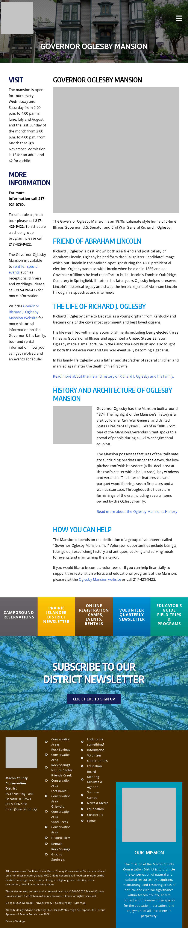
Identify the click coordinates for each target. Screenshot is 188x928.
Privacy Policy (43, 903)
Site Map (79, 903)
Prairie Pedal (28, 914)
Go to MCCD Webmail (19, 903)
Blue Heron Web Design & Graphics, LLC (72, 910)
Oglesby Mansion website (100, 579)
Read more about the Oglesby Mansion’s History (137, 511)
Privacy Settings (15, 921)
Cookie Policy (63, 903)
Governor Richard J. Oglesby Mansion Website (24, 312)
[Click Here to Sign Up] (94, 699)
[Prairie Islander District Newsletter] (56, 615)
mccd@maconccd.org (21, 809)
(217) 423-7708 (16, 804)
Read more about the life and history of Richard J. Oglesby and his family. (113, 376)
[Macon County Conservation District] (17, 4)
